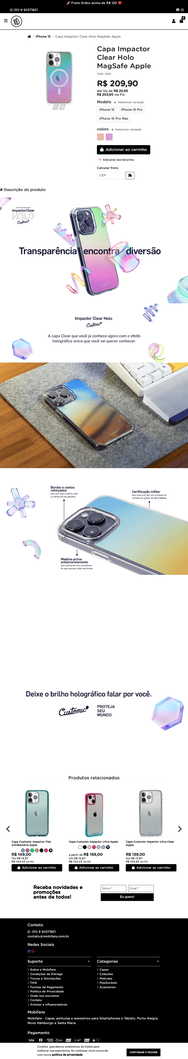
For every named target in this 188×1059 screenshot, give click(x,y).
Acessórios (108, 987)
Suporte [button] (35, 961)
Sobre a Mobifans (43, 969)
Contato (36, 1000)
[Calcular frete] (130, 175)
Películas (106, 978)
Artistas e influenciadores (48, 1004)
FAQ (33, 982)
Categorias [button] (107, 961)
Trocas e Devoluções (45, 978)
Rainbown (109, 136)
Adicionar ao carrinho (37, 867)
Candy (100, 136)
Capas (104, 969)
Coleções (106, 974)
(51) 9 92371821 (24, 10)
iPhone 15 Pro (132, 109)
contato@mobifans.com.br (48, 936)
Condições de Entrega (46, 974)
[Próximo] (180, 829)
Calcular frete (107, 168)
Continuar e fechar (143, 1052)
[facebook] (30, 951)
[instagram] (33, 951)
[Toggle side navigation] (6, 21)
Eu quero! (127, 896)
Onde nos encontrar (44, 996)
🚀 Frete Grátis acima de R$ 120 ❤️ (94, 3)
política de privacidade (67, 1055)
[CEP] (111, 175)
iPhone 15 (43, 36)
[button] (173, 21)
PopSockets (108, 982)
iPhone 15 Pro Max (113, 118)
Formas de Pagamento (46, 987)
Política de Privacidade (47, 991)
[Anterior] (8, 829)
